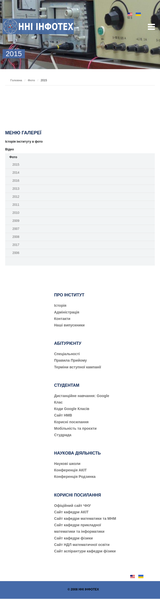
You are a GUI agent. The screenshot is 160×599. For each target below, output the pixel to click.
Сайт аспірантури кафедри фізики (85, 551)
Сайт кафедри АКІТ (71, 512)
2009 (15, 221)
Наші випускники (69, 325)
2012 (15, 197)
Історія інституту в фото (24, 141)
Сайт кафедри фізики (73, 538)
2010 (15, 213)
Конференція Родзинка (75, 476)
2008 (15, 237)
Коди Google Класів (71, 409)
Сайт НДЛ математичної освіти (82, 545)
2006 (15, 253)
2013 (15, 189)
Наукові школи (67, 464)
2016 (15, 180)
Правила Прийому (70, 360)
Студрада (62, 435)
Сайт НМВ (63, 415)
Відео (9, 149)
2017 (15, 245)
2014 (15, 172)
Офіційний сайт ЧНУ (72, 505)
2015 (15, 164)
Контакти (62, 319)
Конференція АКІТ (70, 470)
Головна (16, 80)
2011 (15, 205)
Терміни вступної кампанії (77, 367)
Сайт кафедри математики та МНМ (85, 518)
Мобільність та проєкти (75, 428)
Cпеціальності (67, 354)
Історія (60, 305)
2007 (15, 229)
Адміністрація (66, 312)
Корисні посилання (71, 422)
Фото (31, 80)
